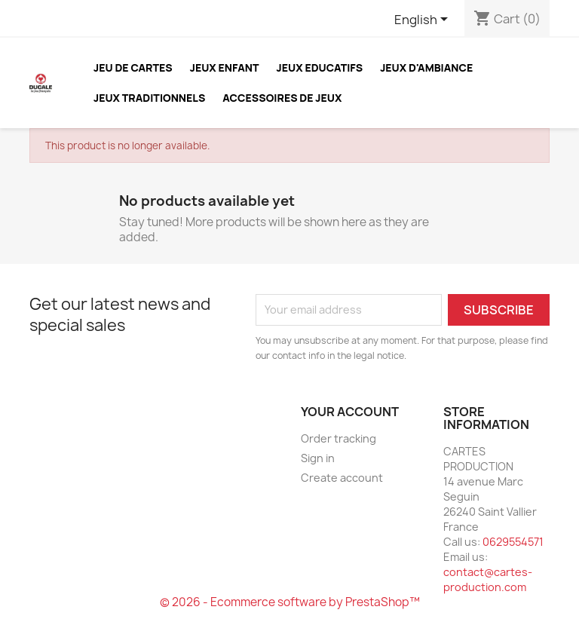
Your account (350, 411)
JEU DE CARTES (133, 67)
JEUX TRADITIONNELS (149, 97)
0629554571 (513, 542)
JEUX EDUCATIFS (320, 67)
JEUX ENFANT (224, 67)
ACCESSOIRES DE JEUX (282, 97)
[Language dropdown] (423, 20)
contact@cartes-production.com (487, 579)
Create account (342, 477)
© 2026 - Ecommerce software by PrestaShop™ (290, 602)
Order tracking (338, 438)
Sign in (318, 458)
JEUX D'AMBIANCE (426, 67)
